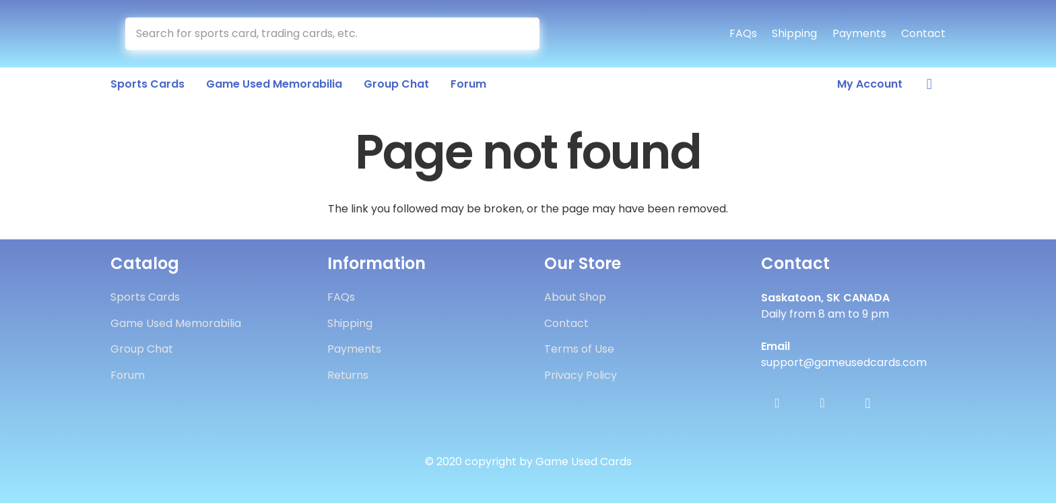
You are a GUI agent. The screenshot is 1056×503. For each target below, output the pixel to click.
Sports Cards (145, 297)
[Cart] (929, 84)
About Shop (575, 297)
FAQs (743, 33)
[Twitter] (822, 403)
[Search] (524, 34)
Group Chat (141, 349)
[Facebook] (777, 403)
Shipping (794, 33)
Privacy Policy (580, 375)
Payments (859, 33)
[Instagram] (867, 403)
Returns (347, 375)
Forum (127, 375)
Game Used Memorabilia (175, 323)
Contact (923, 33)
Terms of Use (579, 349)
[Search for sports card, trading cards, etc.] (332, 34)
